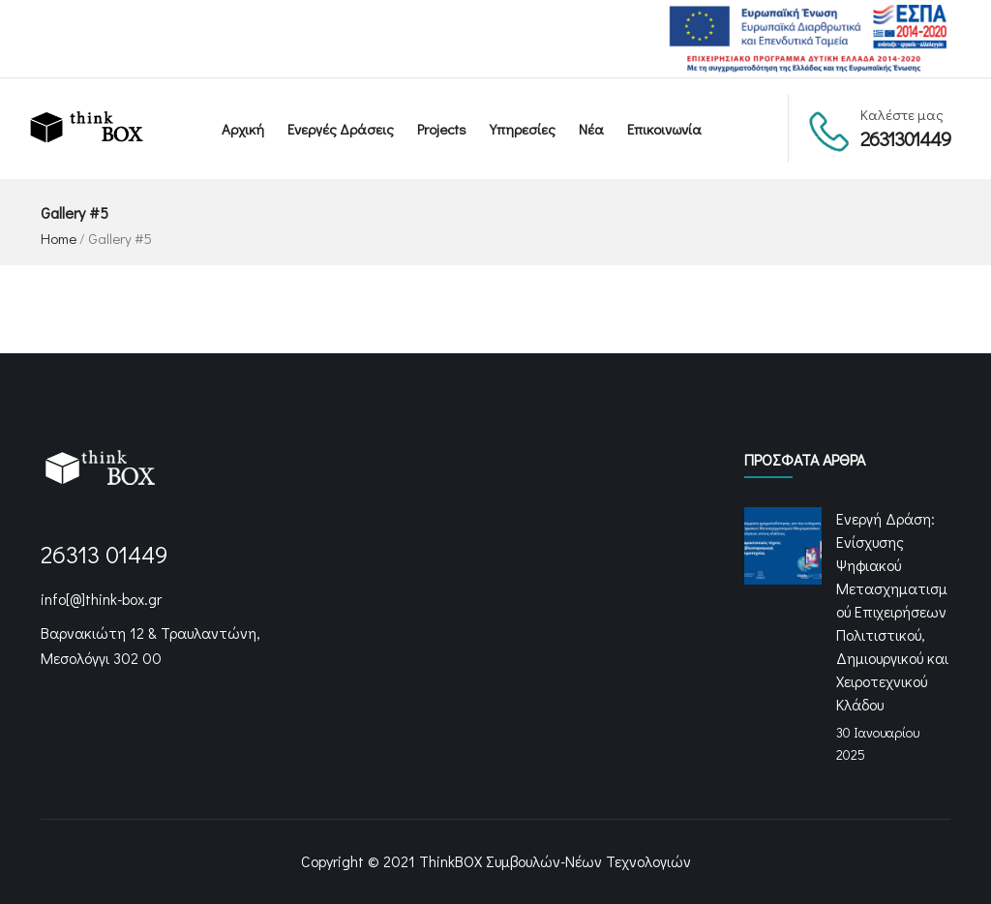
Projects (441, 128)
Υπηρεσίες (523, 128)
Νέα (591, 128)
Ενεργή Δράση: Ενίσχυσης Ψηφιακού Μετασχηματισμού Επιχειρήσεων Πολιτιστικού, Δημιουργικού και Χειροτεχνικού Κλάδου (892, 611)
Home (58, 238)
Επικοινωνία (664, 128)
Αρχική (243, 128)
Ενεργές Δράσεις (340, 128)
